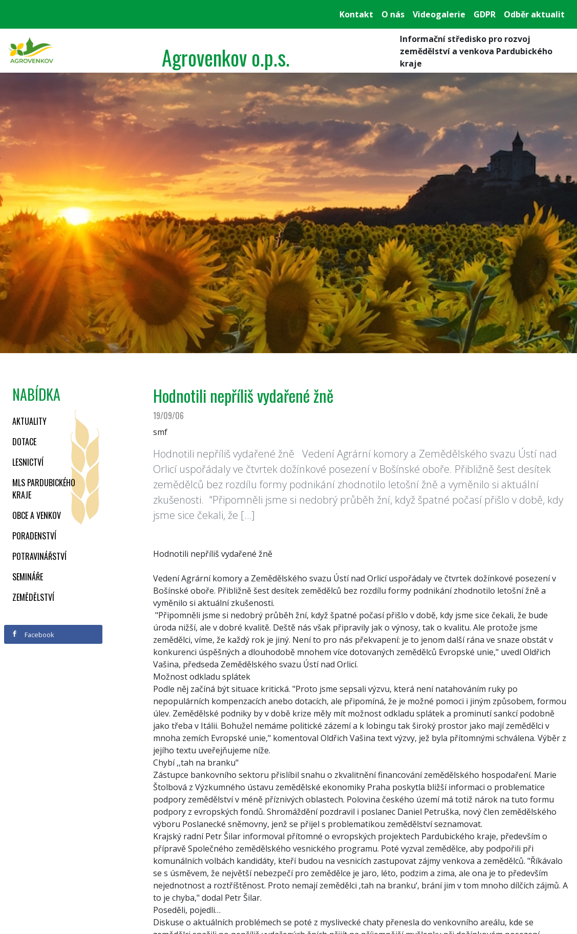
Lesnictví (28, 462)
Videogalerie (439, 14)
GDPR (485, 14)
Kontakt (356, 14)
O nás (392, 14)
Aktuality (29, 421)
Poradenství (34, 536)
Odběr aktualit (534, 14)
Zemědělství (33, 597)
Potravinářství (39, 556)
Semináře (27, 577)
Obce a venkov (36, 515)
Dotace (24, 442)
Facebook (32, 634)
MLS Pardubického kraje (43, 488)
